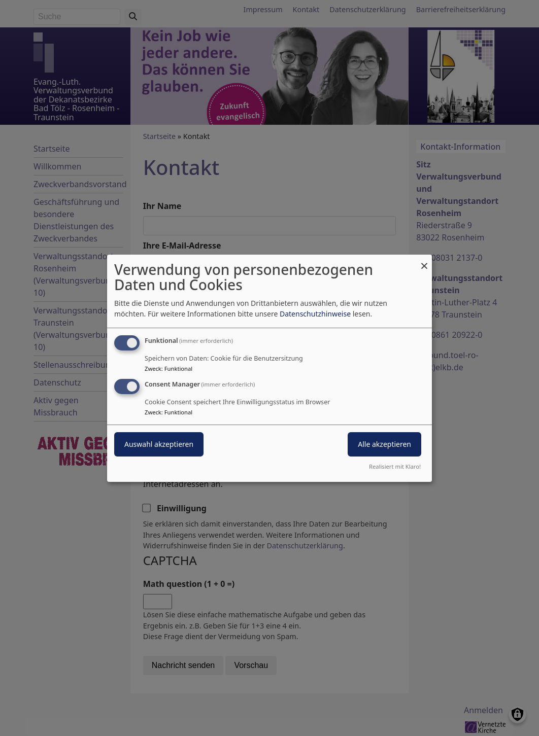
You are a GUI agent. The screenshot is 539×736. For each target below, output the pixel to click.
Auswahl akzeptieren (158, 444)
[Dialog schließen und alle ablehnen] (424, 260)
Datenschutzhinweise (315, 314)
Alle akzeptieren (384, 444)
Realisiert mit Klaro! (395, 466)
